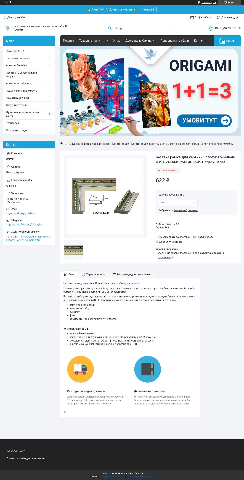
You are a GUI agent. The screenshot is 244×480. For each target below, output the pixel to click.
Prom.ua (139, 473)
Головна (68, 40)
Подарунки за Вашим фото (21, 90)
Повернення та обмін (174, 40)
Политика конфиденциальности (26, 458)
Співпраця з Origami (18, 130)
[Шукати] (109, 28)
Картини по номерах (18, 58)
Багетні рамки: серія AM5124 (148, 143)
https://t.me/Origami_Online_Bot (24, 224)
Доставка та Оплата (138, 40)
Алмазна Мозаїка (16, 65)
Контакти (200, 40)
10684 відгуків (209, 2)
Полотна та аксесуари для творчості (21, 74)
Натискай (148, 9)
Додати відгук (229, 17)
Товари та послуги (91, 40)
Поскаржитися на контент (112, 476)
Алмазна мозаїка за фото (21, 83)
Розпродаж (13, 123)
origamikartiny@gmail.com (21, 213)
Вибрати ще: (178, 210)
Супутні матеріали (16, 105)
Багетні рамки (120, 143)
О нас (116, 40)
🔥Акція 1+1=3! (15, 51)
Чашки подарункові (17, 97)
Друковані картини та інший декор (89, 143)
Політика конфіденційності (140, 476)
